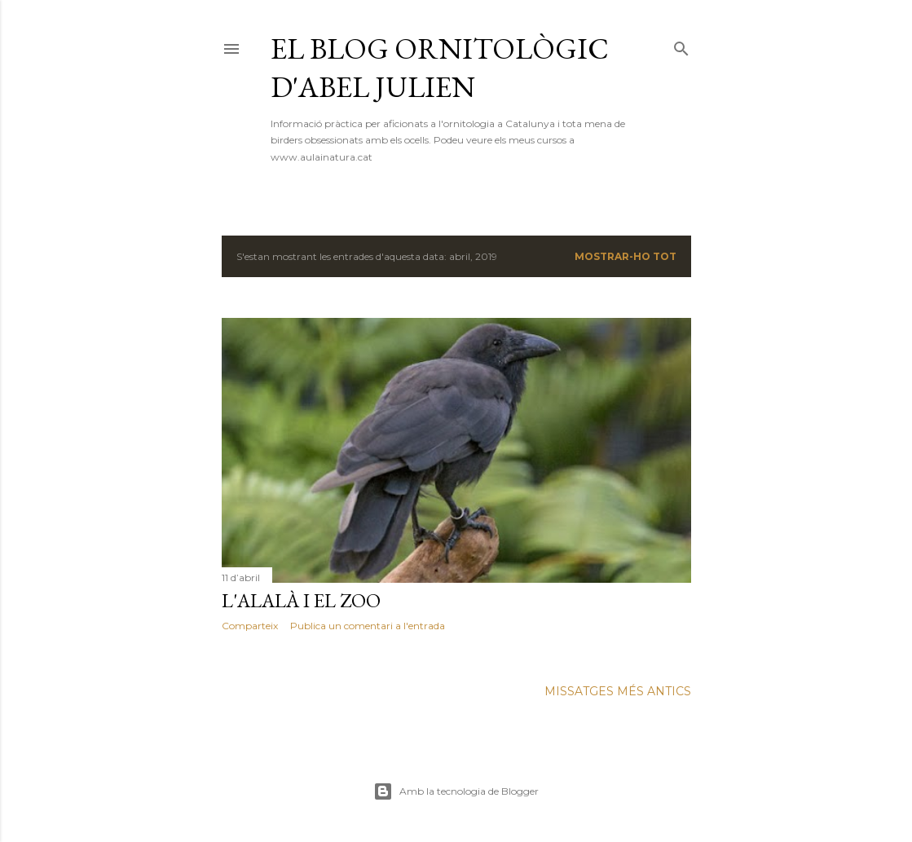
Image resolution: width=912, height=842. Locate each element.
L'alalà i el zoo (301, 600)
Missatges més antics (617, 691)
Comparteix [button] (250, 625)
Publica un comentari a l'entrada (367, 625)
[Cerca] (681, 45)
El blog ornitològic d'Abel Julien (440, 67)
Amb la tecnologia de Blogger (456, 791)
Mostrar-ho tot (625, 256)
